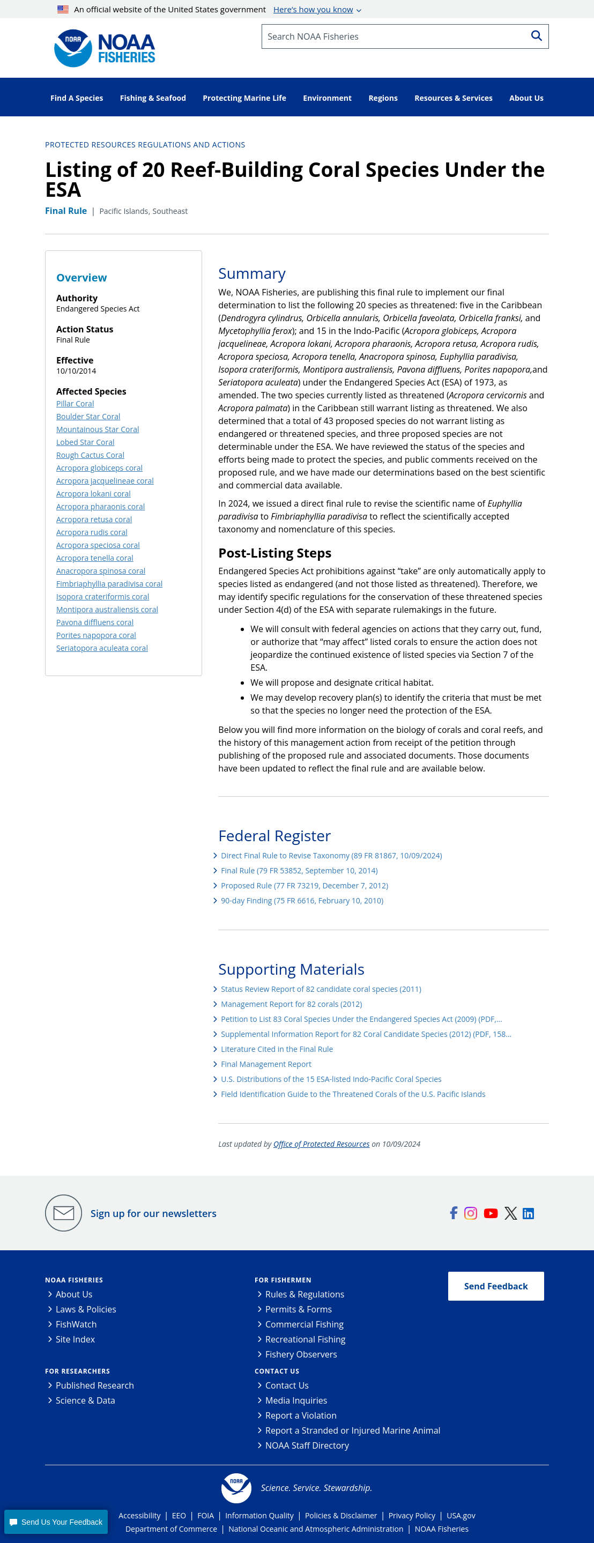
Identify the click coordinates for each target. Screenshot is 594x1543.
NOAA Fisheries (74, 1280)
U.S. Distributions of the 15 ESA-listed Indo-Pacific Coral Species (331, 1079)
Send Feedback (496, 1286)
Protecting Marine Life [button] (244, 98)
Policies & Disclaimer (341, 1515)
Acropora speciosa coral (98, 545)
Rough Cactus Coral (90, 455)
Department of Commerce (171, 1529)
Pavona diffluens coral (94, 622)
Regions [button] (383, 98)
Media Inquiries (296, 1400)
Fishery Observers (301, 1354)
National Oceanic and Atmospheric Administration (315, 1529)
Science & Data (85, 1400)
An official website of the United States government (205, 9)
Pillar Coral (75, 403)
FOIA (205, 1515)
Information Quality (259, 1515)
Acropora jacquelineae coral (105, 481)
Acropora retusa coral (94, 519)
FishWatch (76, 1324)
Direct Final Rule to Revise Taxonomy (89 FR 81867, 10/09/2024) (331, 855)
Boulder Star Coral (88, 416)
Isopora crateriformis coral (102, 596)
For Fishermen (283, 1280)
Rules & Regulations (304, 1294)
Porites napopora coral (96, 635)
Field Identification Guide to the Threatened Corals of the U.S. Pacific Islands (353, 1094)
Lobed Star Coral (85, 442)
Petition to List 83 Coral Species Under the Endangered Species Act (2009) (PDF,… (361, 1019)
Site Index (75, 1339)
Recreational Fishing (305, 1339)
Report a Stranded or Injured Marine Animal (353, 1430)
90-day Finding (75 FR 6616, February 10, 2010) (302, 900)
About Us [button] (526, 98)
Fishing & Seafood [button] (153, 98)
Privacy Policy (412, 1515)
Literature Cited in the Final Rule (277, 1049)
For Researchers (77, 1371)
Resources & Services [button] (453, 98)
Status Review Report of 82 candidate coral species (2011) (321, 989)
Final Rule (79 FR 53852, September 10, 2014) (299, 870)
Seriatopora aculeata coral (102, 648)
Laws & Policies (86, 1309)
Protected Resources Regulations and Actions (145, 144)
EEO (179, 1515)
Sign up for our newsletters (154, 1213)
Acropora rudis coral (92, 532)
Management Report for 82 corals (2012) (291, 1004)
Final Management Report (266, 1064)
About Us (74, 1294)
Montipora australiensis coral (107, 609)
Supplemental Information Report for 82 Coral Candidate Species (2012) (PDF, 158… (366, 1034)
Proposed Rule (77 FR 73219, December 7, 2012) (304, 885)
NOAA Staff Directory (307, 1445)
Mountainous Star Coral (97, 429)
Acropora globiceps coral (99, 468)
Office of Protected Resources (321, 1144)
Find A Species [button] (76, 98)
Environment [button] (327, 98)
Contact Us (277, 1371)
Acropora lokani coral (93, 493)
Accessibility (139, 1515)
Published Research (95, 1385)
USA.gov (461, 1515)
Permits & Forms (298, 1309)
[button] (55, 1522)
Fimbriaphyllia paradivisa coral (109, 583)
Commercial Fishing (304, 1324)
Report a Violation (301, 1415)
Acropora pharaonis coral (100, 506)
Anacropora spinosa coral (100, 571)
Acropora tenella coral (94, 558)
